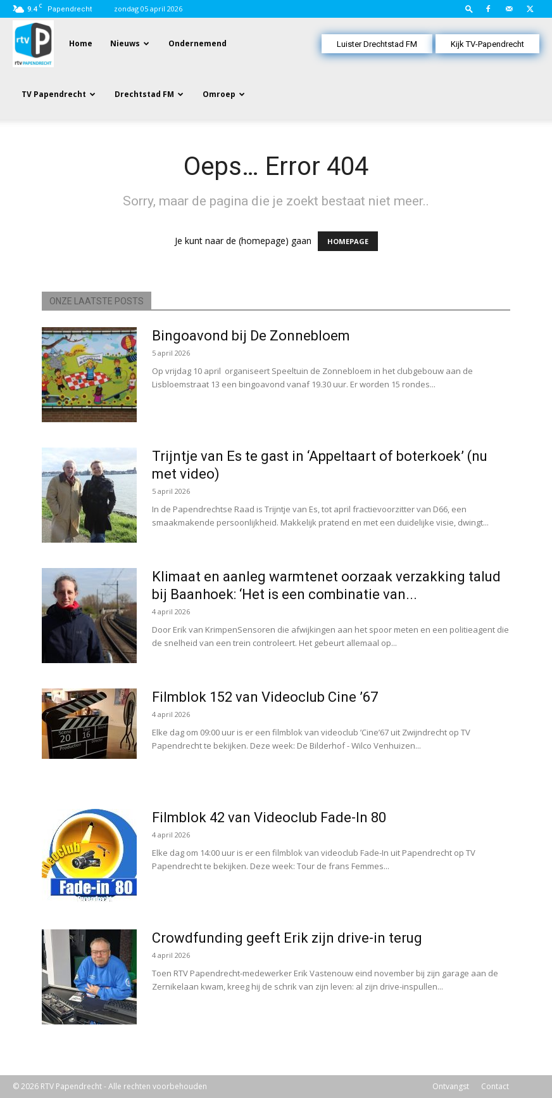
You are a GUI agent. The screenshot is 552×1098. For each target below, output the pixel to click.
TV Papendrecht (54, 94)
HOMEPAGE (347, 241)
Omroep (219, 94)
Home (80, 43)
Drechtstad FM (144, 94)
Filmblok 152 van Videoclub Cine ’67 (265, 697)
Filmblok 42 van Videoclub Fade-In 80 (269, 817)
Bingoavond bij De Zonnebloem (251, 336)
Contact (495, 1086)
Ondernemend (197, 43)
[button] (469, 8)
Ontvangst (450, 1086)
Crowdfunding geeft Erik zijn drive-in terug (287, 938)
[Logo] (33, 43)
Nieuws (125, 43)
